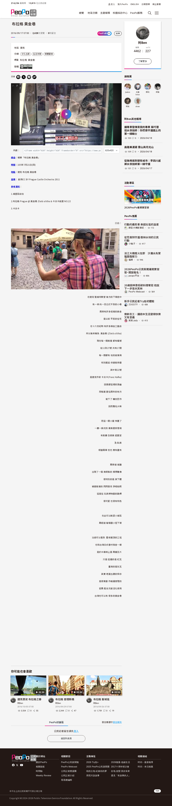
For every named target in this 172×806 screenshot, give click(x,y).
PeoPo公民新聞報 (70, 762)
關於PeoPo (41, 762)
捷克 (22, 48)
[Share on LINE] (29, 77)
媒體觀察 (49, 54)
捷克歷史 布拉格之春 (29, 699)
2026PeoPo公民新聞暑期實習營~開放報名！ (141, 270)
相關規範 (40, 767)
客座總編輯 (66, 780)
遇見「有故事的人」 (121, 775)
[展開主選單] (156, 13)
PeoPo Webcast (137, 291)
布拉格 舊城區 (101, 699)
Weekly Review (43, 775)
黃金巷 (31, 60)
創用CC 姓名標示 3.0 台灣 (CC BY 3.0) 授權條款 (26, 66)
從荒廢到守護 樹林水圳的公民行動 (141, 238)
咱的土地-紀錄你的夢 (96, 771)
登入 (113, 4)
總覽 (81, 13)
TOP (157, 791)
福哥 (131, 260)
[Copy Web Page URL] (34, 77)
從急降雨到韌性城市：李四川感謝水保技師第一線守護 (142, 162)
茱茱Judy (133, 320)
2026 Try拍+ (92, 762)
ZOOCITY (133, 304)
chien (137, 106)
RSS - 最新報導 (145, 762)
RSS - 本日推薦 (145, 767)
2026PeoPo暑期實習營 (136, 207)
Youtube (22, 765)
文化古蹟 (25, 54)
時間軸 (39, 771)
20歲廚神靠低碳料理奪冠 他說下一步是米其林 (141, 286)
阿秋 (128, 106)
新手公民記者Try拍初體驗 (139, 301)
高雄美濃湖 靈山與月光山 (139, 147)
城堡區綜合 (18, 193)
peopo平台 (134, 275)
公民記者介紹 (67, 775)
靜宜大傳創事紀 (136, 227)
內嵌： (16, 150)
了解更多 (142, 61)
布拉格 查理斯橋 (64, 699)
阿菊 (158, 92)
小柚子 (132, 243)
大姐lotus (138, 93)
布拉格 (23, 60)
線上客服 (157, 4)
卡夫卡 (16, 208)
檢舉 (118, 33)
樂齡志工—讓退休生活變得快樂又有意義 (142, 315)
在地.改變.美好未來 (120, 771)
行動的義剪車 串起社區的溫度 (141, 224)
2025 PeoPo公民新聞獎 (98, 767)
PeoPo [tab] (56, 722)
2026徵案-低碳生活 (120, 762)
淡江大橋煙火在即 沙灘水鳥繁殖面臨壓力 (142, 254)
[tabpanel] (66, 731)
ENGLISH (135, 4)
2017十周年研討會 (120, 767)
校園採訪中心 (120, 13)
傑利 (147, 92)
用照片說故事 (92, 775)
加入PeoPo (123, 4)
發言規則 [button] (117, 722)
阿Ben (20, 703)
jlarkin (127, 92)
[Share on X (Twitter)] (24, 77)
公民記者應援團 (69, 771)
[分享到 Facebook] (18, 77)
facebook (13, 765)
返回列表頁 (66, 738)
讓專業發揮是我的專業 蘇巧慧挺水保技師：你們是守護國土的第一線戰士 (142, 130)
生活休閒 (37, 54)
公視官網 (145, 4)
